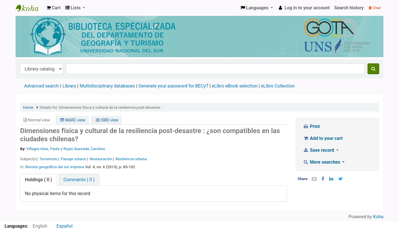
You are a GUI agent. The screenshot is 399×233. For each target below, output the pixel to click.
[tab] (79, 180)
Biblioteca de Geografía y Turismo (30, 8)
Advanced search (41, 86)
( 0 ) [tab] (38, 179)
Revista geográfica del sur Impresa (54, 166)
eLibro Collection (278, 86)
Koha (378, 216)
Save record (319, 150)
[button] (53, 8)
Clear (375, 8)
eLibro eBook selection (235, 86)
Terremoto (48, 159)
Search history (349, 7)
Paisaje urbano (73, 159)
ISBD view (107, 120)
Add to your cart (323, 138)
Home (28, 107)
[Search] (373, 68)
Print (311, 126)
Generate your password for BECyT (173, 86)
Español (64, 226)
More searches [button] (322, 162)
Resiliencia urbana (131, 159)
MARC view (72, 120)
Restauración (101, 159)
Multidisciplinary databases (108, 86)
